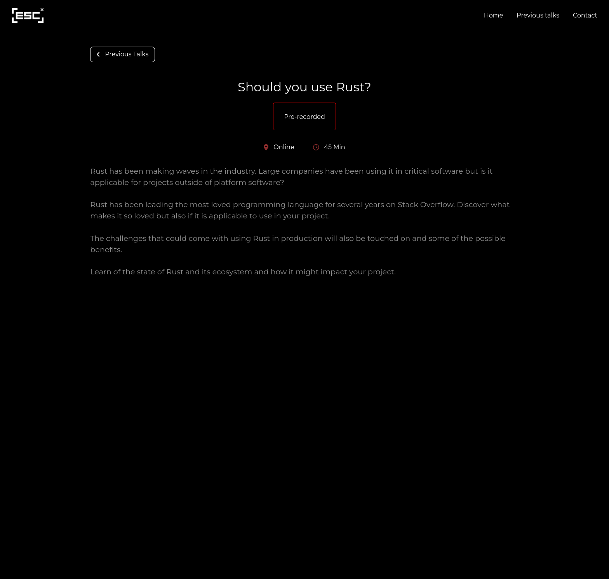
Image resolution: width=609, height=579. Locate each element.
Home (493, 15)
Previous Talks (122, 54)
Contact (585, 15)
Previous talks (538, 15)
